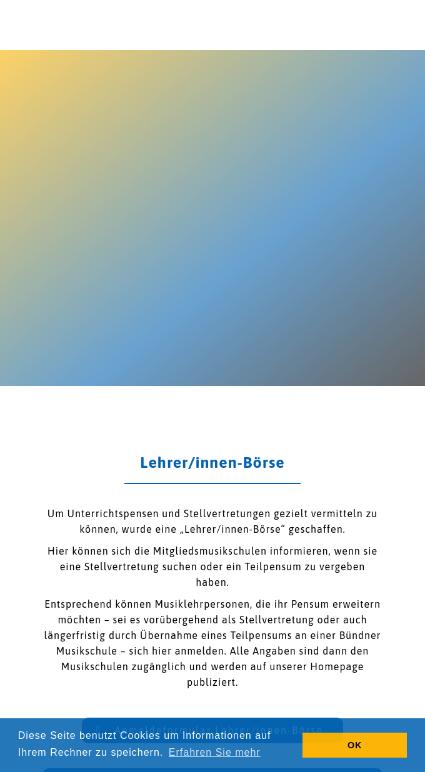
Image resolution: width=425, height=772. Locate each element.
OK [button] (355, 745)
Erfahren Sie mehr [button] (215, 752)
